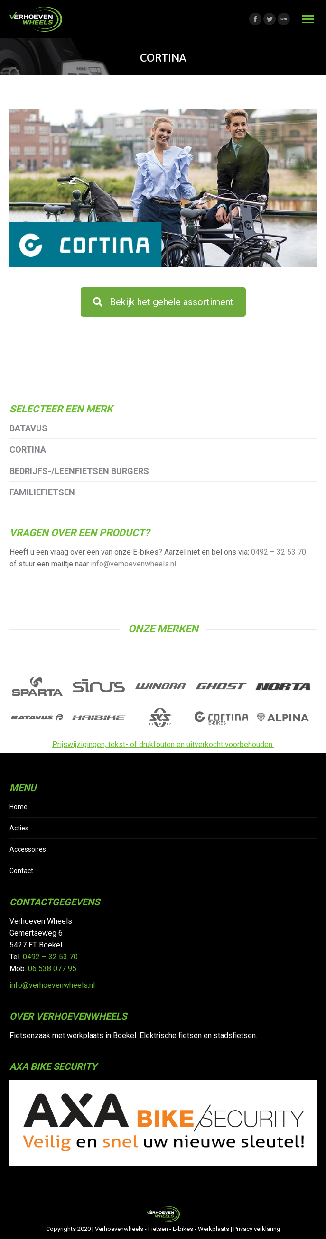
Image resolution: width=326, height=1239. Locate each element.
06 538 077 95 (52, 968)
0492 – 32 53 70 (278, 551)
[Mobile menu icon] (308, 19)
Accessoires (27, 849)
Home (18, 807)
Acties (18, 828)
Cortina (27, 450)
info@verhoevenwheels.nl (133, 563)
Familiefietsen (42, 492)
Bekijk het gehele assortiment (163, 302)
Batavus (28, 428)
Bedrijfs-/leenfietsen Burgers (79, 471)
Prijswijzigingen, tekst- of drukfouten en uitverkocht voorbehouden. (163, 744)
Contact (21, 871)
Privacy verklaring (256, 1228)
